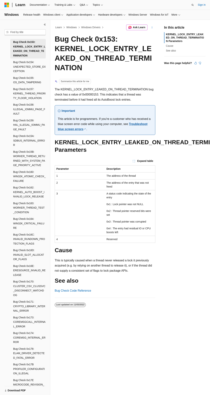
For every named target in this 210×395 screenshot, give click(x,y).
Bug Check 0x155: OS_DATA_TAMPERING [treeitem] (27, 80)
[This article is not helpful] (200, 63)
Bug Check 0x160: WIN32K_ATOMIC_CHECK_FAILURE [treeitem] (29, 176)
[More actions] (152, 27)
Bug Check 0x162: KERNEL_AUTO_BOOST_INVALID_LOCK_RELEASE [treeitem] (28, 192)
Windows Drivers (90, 27)
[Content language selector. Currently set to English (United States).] (22, 392)
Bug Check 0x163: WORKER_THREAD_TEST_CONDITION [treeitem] (29, 208)
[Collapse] (45, 24)
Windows (71, 27)
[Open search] (192, 5)
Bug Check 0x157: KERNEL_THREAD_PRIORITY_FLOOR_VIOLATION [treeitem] (29, 94)
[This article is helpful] (195, 63)
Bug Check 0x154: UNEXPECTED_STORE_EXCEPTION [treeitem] (29, 67)
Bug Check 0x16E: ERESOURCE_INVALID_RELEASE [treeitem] (29, 270)
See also (171, 50)
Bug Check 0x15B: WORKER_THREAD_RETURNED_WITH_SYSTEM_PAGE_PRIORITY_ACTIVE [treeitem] (29, 158)
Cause (169, 45)
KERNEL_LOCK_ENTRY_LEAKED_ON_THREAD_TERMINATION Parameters (185, 37)
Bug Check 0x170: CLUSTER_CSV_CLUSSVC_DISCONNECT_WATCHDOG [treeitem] (29, 288)
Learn (58, 27)
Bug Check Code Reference (73, 290)
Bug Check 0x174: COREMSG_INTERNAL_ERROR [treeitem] (29, 337)
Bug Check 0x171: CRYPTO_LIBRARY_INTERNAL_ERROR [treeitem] (29, 306)
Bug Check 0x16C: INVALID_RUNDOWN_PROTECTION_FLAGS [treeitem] (29, 239)
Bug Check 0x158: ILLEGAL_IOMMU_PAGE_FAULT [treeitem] (29, 109)
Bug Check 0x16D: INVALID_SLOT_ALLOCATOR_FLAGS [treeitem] (28, 255)
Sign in (202, 4)
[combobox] (25, 32)
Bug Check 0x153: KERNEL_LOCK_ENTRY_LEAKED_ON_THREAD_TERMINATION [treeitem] (29, 49)
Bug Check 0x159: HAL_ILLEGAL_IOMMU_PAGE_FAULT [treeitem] (29, 125)
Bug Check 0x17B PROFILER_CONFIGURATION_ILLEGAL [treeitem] (29, 369)
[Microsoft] (6, 5)
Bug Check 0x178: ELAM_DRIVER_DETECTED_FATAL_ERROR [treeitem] (29, 353)
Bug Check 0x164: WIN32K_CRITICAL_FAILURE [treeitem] (28, 223)
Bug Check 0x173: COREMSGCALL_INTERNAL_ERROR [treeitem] (29, 322)
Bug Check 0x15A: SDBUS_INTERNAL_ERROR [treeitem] (29, 140)
